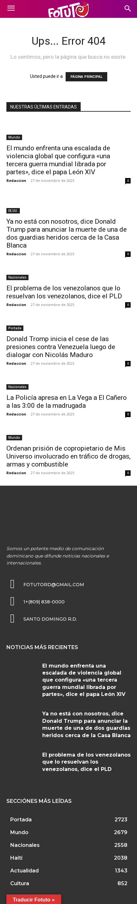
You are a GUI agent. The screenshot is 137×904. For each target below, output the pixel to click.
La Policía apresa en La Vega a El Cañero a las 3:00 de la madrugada (66, 401)
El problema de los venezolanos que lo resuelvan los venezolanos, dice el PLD (64, 292)
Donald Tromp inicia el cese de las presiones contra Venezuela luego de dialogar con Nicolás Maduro (60, 347)
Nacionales (17, 277)
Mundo (14, 137)
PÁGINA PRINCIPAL (86, 77)
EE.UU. (13, 210)
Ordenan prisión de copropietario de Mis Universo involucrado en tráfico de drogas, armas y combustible (68, 456)
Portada (14, 328)
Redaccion (16, 180)
